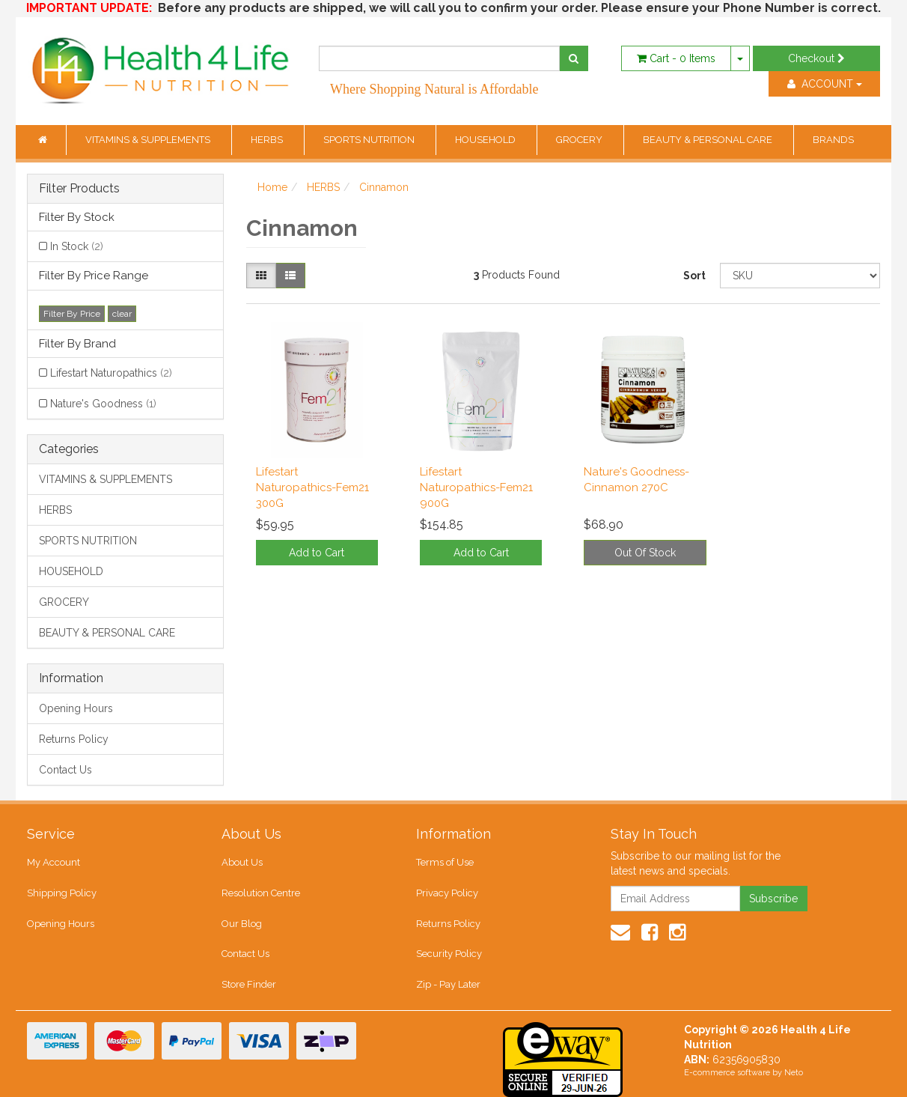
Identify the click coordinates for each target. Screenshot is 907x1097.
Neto (793, 1073)
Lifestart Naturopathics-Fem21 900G (476, 487)
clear (122, 314)
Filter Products (79, 188)
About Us (242, 862)
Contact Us (65, 770)
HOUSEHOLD (486, 139)
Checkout (816, 58)
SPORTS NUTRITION (370, 139)
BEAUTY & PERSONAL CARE (709, 139)
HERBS (268, 139)
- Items (676, 58)
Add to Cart (316, 553)
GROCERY (580, 139)
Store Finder (249, 984)
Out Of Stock (645, 553)
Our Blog (242, 923)
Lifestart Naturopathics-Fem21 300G (312, 487)
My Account (53, 862)
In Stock (76, 246)
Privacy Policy (447, 893)
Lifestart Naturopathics (111, 373)
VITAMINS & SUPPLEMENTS (149, 139)
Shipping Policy (62, 893)
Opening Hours (76, 708)
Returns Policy (74, 739)
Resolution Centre (261, 893)
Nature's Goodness (103, 404)
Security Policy (449, 953)
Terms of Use (445, 862)
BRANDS (833, 139)
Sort (694, 276)
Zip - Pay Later (448, 984)
